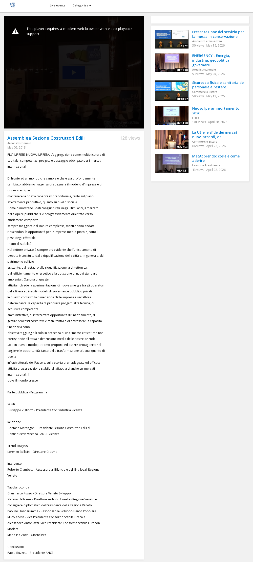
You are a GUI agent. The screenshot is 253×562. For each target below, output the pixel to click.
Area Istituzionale (19, 143)
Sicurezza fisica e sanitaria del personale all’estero (218, 85)
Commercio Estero (204, 92)
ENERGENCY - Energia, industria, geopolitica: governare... (211, 60)
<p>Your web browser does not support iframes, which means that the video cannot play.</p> (74, 72)
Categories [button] (82, 5)
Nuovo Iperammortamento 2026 (215, 110)
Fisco (195, 118)
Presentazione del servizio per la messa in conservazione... (218, 34)
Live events (57, 5)
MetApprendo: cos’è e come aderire (216, 158)
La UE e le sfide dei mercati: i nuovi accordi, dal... (216, 134)
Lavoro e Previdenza (206, 165)
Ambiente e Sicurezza (207, 41)
